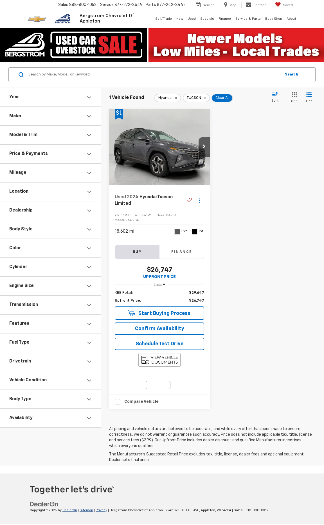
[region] (159, 297)
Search (291, 74)
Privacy (101, 510)
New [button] (179, 19)
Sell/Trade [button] (163, 19)
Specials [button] (207, 19)
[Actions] (199, 200)
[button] (204, 147)
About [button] (291, 19)
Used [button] (192, 19)
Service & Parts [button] (248, 19)
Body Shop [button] (273, 19)
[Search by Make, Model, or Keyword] (154, 74)
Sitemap (86, 510)
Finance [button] (225, 19)
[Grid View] (293, 98)
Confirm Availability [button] (159, 328)
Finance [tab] (181, 252)
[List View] (309, 98)
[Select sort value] (277, 97)
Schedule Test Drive (159, 343)
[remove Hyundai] (167, 98)
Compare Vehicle (141, 401)
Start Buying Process (159, 313)
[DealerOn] (44, 504)
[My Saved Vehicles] (284, 5)
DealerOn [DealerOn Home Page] (69, 510)
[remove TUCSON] (196, 98)
